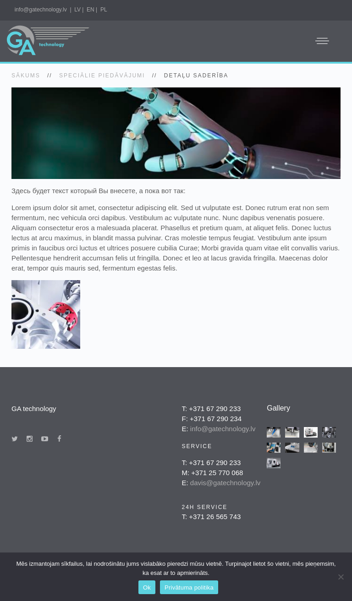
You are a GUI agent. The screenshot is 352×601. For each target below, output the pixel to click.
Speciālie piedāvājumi (102, 75)
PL (103, 9)
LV (77, 9)
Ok (147, 587)
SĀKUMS (25, 75)
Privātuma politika (189, 587)
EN (90, 9)
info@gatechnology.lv (41, 9)
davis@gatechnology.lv (225, 483)
